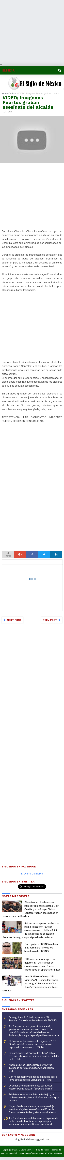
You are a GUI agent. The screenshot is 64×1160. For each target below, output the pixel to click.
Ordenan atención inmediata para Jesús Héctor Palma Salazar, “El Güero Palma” (31, 1087)
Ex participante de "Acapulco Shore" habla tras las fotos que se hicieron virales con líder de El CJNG (34, 1055)
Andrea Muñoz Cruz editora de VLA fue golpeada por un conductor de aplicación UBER (31, 1067)
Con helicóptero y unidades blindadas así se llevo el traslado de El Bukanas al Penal (33, 1078)
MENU (9, 70)
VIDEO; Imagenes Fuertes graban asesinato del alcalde (28, 102)
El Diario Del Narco (32, 873)
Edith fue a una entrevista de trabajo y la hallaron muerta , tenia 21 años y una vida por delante (34, 1097)
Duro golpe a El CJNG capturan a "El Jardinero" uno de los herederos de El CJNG (41, 947)
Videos (12, 93)
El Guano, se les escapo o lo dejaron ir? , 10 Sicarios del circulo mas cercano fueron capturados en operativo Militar (32, 1044)
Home (5, 93)
